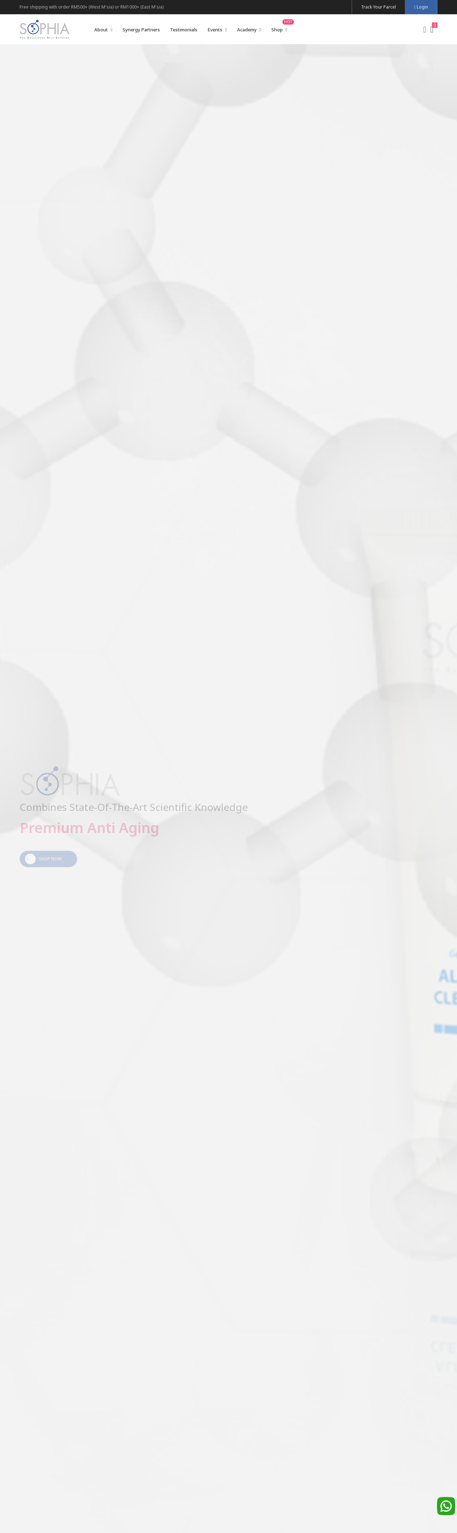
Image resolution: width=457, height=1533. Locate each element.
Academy (249, 29)
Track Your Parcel (378, 7)
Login (421, 7)
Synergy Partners (141, 29)
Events (217, 29)
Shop (279, 29)
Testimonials (183, 29)
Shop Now (43, 859)
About (103, 29)
